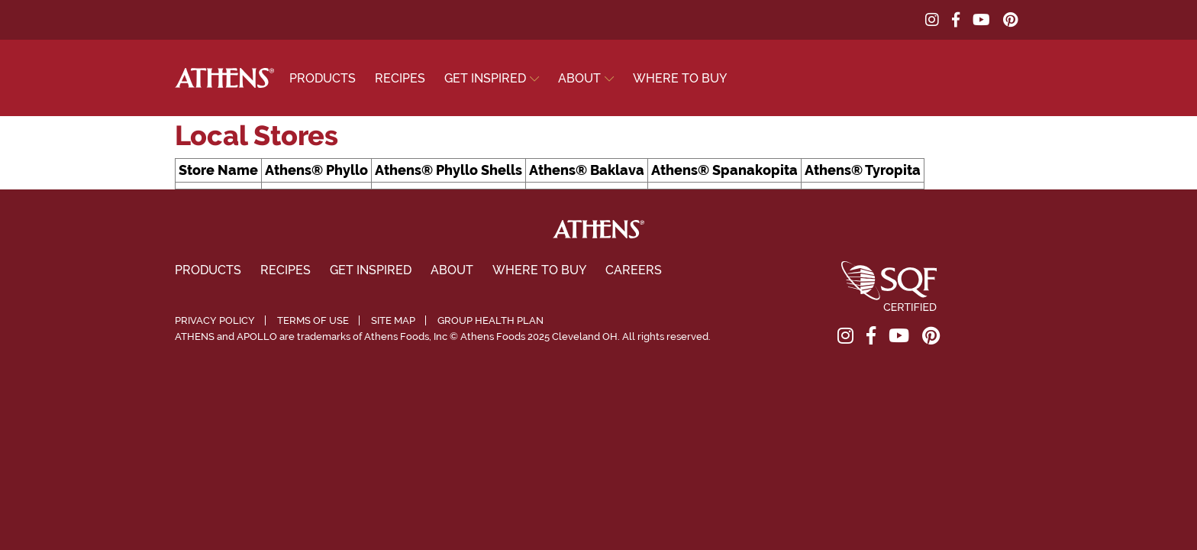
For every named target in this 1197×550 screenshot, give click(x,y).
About (579, 78)
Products (322, 78)
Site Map (393, 320)
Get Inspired (485, 78)
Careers (633, 270)
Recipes (400, 78)
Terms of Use (313, 320)
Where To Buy (680, 78)
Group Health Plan (490, 320)
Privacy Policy (215, 320)
